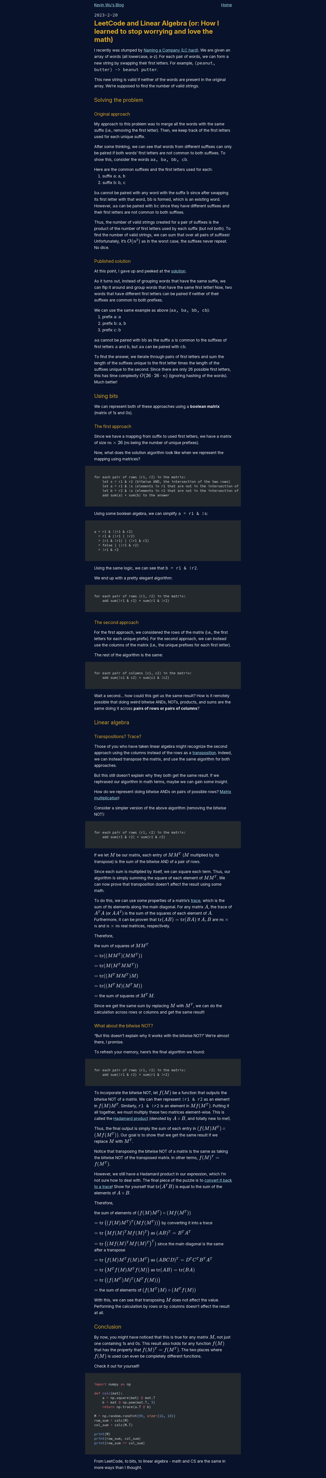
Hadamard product (130, 1118)
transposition (204, 752)
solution (178, 271)
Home (226, 4)
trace (195, 900)
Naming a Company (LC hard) (171, 50)
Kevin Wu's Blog (109, 4)
